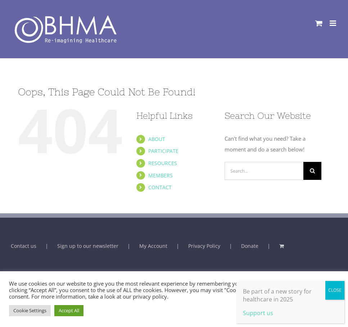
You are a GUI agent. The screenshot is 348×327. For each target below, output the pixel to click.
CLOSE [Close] (335, 290)
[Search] (312, 171)
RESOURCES (162, 163)
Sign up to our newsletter (87, 245)
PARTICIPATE (163, 150)
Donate (249, 245)
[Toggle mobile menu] (333, 23)
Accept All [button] (69, 310)
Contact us (23, 245)
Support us (258, 313)
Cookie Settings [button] (29, 310)
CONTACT (160, 187)
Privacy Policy (204, 245)
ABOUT (156, 139)
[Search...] (264, 171)
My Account (153, 245)
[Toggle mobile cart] (318, 23)
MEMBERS (160, 175)
